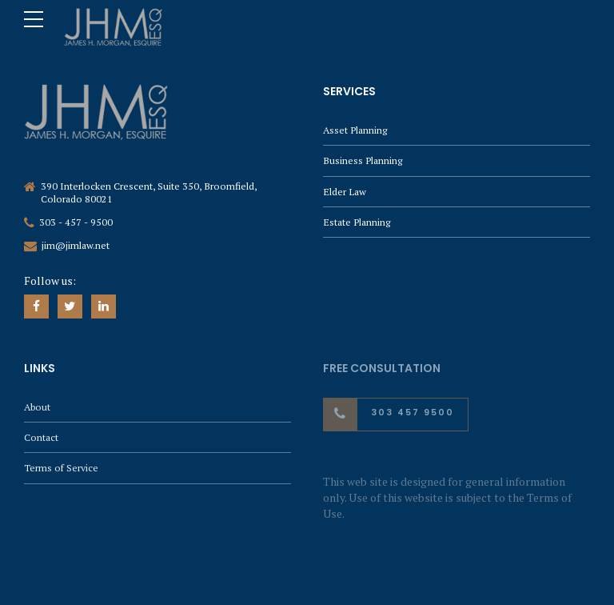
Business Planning (362, 160)
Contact (41, 437)
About (37, 407)
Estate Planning (356, 222)
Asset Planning (355, 130)
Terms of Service (61, 468)
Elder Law (344, 191)
